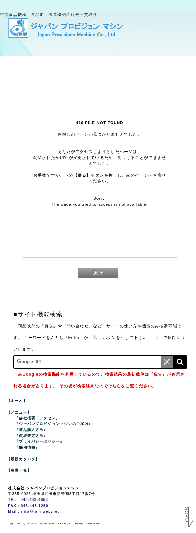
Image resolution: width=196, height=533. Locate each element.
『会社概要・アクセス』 (37, 418)
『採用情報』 (27, 447)
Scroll (186, 518)
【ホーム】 (17, 401)
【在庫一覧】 (19, 470)
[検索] (179, 362)
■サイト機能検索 (38, 314)
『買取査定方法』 (31, 436)
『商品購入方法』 (31, 430)
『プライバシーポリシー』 (39, 441)
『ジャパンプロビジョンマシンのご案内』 (53, 424)
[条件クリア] (167, 362)
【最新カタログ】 (23, 459)
